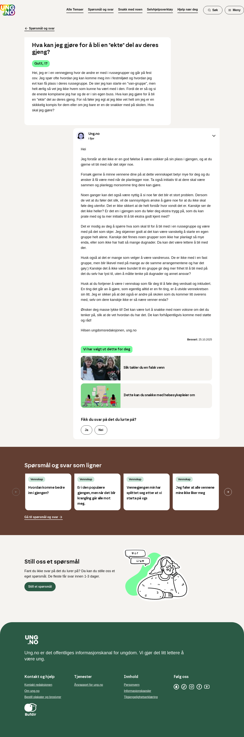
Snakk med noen (130, 9)
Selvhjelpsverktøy (160, 9)
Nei (101, 430)
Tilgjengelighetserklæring (141, 697)
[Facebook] (199, 686)
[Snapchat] (176, 686)
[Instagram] (191, 686)
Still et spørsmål (40, 586)
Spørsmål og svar (101, 9)
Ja (86, 430)
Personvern (132, 684)
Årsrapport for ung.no (88, 684)
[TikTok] (184, 686)
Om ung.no (31, 690)
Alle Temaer (74, 9)
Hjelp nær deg (187, 9)
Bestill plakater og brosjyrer (42, 697)
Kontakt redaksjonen (38, 684)
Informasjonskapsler (137, 690)
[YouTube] (206, 686)
